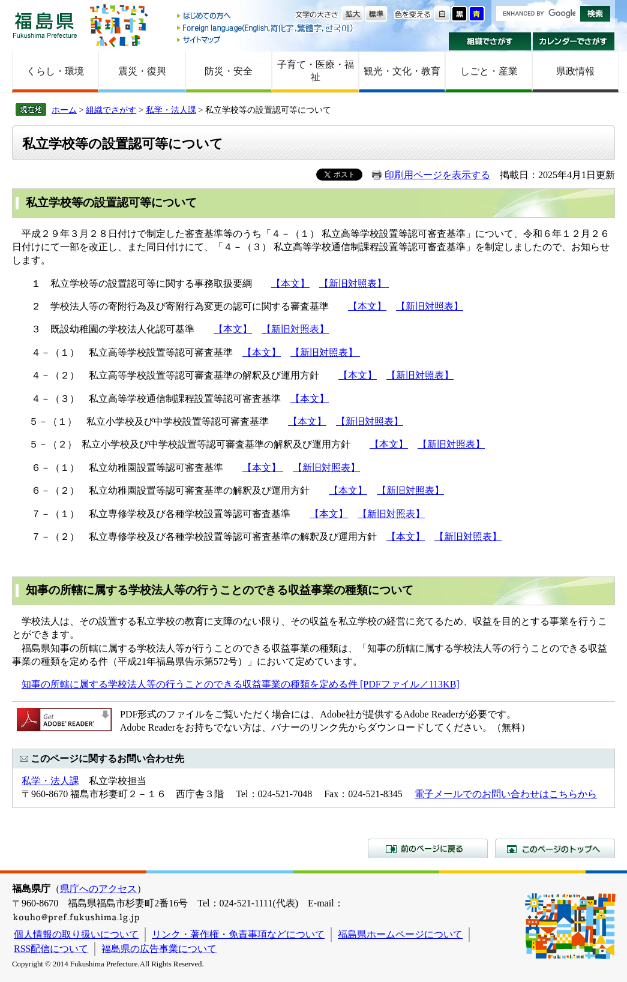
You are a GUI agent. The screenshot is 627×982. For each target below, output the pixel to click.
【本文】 (290, 283)
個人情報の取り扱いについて (76, 934)
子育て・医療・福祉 (315, 70)
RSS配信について (51, 949)
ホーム (64, 110)
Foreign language (266, 28)
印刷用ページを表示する (437, 175)
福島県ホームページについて (400, 934)
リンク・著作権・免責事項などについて (238, 934)
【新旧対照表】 (354, 283)
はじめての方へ (266, 16)
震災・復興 (142, 71)
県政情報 (575, 71)
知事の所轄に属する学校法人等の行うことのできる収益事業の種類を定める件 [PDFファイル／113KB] (241, 684)
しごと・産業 (489, 71)
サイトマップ (266, 39)
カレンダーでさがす (574, 41)
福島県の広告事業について (159, 949)
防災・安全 (229, 71)
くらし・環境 (55, 71)
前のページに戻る (428, 848)
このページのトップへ (555, 848)
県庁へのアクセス (98, 889)
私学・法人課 (171, 110)
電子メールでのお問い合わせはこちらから (506, 794)
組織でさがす (490, 41)
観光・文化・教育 (402, 71)
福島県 (45, 25)
